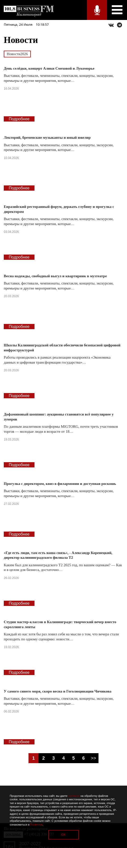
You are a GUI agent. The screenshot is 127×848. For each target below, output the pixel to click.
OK (63, 835)
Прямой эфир (97, 10)
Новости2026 (17, 54)
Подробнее (19, 119)
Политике (36, 824)
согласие (74, 795)
